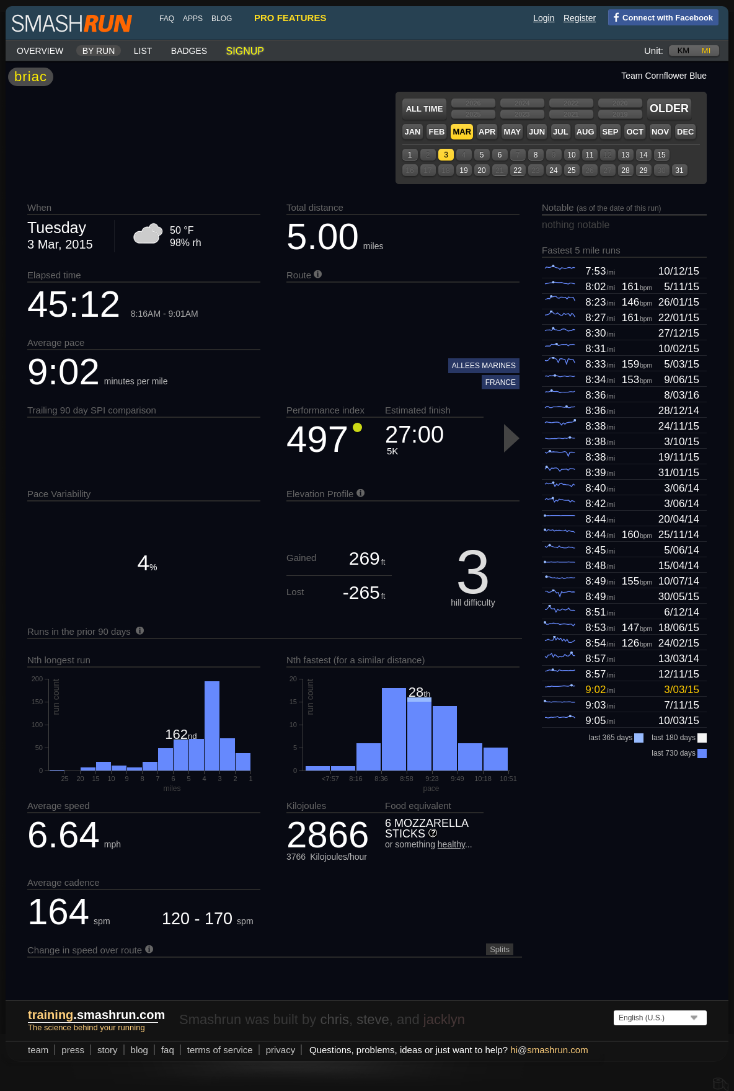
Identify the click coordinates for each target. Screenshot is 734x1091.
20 (481, 170)
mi (706, 50)
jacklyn (444, 1019)
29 (643, 170)
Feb (436, 131)
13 (625, 155)
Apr (487, 131)
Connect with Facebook (660, 17)
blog (221, 18)
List (143, 51)
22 (517, 170)
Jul (560, 131)
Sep (610, 131)
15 (661, 155)
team (38, 1050)
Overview (40, 51)
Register (580, 18)
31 (679, 170)
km (684, 50)
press (72, 1050)
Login (543, 18)
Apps (193, 18)
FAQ (166, 18)
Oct (634, 131)
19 (463, 170)
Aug (586, 131)
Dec (685, 131)
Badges (189, 51)
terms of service (220, 1050)
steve (372, 1019)
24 (553, 170)
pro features (290, 17)
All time (424, 108)
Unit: (653, 50)
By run (98, 51)
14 (643, 155)
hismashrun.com (549, 1050)
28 (625, 170)
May (512, 131)
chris (334, 1019)
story (107, 1050)
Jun (537, 131)
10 (571, 155)
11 (589, 155)
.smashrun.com (96, 1015)
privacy (281, 1050)
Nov (660, 131)
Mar (462, 131)
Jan (412, 131)
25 (571, 170)
